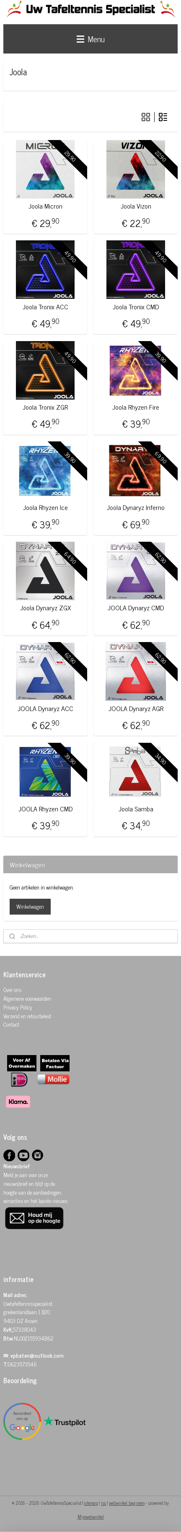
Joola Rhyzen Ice (45, 507)
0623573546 (22, 1364)
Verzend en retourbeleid (27, 1016)
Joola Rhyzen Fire (135, 407)
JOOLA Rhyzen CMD (45, 809)
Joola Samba (136, 809)
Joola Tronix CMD (136, 306)
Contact (11, 1024)
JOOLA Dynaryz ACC (45, 708)
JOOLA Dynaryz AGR (136, 708)
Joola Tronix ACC (45, 306)
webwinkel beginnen (127, 1503)
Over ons (12, 989)
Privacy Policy (17, 1007)
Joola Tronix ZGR (45, 407)
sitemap (91, 1503)
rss (103, 1503)
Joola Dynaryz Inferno (136, 507)
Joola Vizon (136, 206)
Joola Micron (45, 206)
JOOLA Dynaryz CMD (136, 608)
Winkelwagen (30, 906)
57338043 (24, 1329)
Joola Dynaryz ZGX (45, 608)
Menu (91, 39)
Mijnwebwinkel (91, 1516)
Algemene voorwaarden (27, 998)
